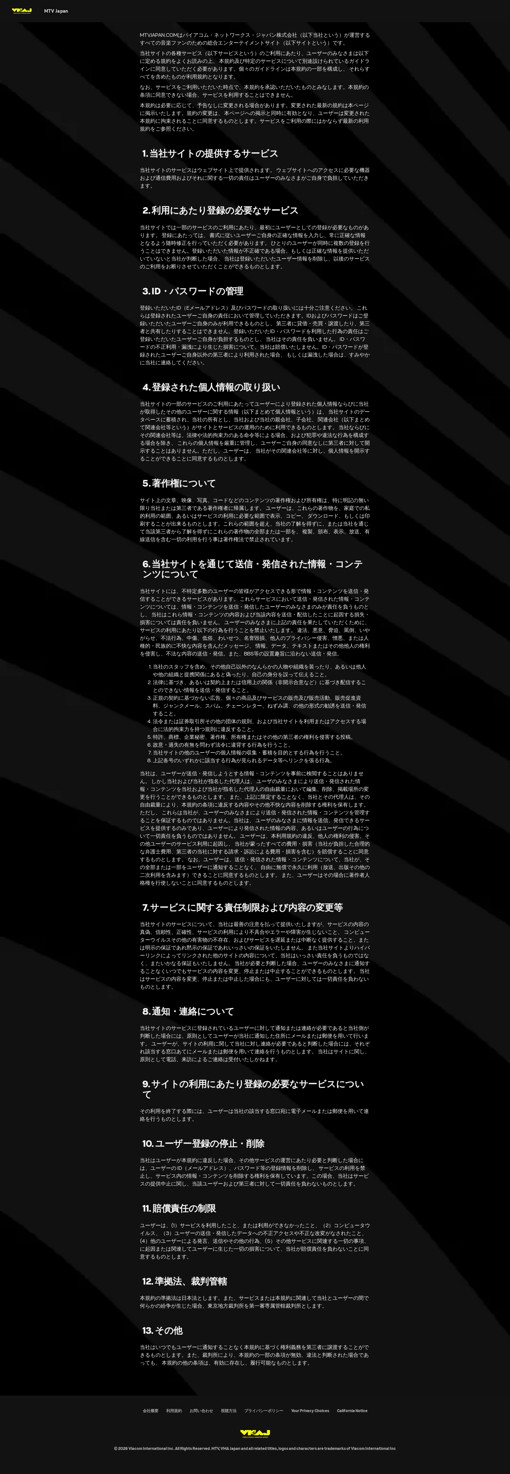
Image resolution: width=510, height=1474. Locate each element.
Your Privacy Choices (310, 1410)
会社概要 (150, 1410)
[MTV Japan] (56, 11)
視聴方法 (228, 1410)
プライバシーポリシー (263, 1410)
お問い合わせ (201, 1410)
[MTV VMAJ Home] (22, 11)
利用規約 (174, 1410)
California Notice (352, 1410)
